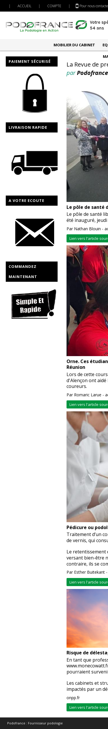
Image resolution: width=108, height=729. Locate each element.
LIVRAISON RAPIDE (28, 127)
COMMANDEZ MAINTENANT (23, 271)
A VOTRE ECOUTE (26, 200)
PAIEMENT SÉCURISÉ (30, 61)
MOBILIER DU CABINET (74, 44)
